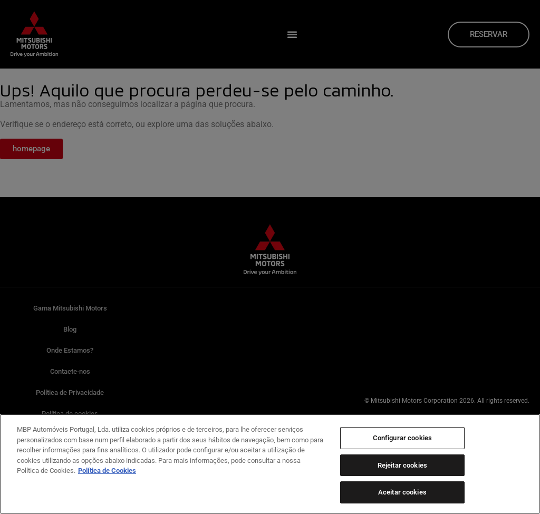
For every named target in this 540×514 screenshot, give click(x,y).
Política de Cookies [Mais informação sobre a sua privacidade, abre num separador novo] (107, 470)
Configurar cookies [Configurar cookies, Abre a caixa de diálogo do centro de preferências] (402, 438)
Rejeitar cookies (402, 465)
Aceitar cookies (402, 492)
